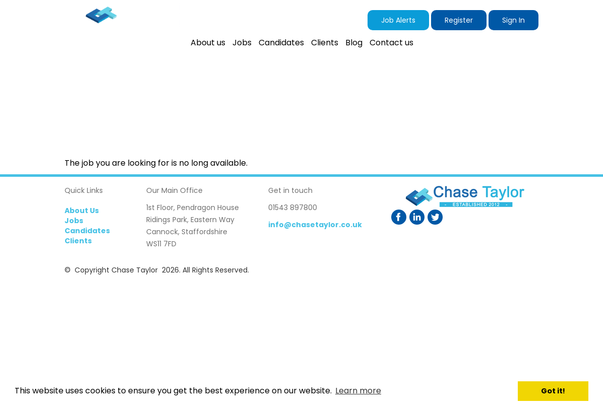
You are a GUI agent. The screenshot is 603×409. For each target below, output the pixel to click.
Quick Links (84, 190)
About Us (82, 211)
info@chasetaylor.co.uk (315, 225)
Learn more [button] (358, 390)
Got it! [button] (553, 391)
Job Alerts (398, 20)
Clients (78, 241)
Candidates (87, 231)
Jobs (74, 221)
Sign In (513, 20)
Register (459, 20)
